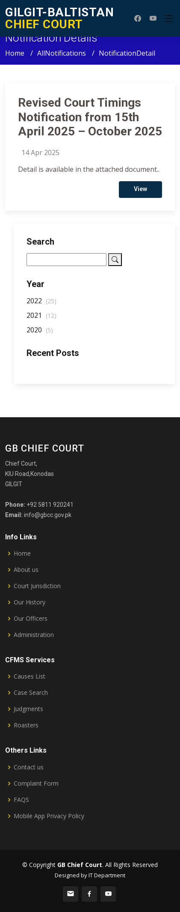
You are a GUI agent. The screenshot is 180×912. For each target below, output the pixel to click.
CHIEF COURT (59, 18)
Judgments (28, 709)
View (140, 192)
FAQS (21, 800)
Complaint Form (36, 783)
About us (26, 570)
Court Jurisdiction (37, 586)
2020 (40, 333)
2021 (41, 318)
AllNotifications (61, 53)
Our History (29, 602)
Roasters (26, 725)
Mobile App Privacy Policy (49, 816)
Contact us (29, 767)
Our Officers (30, 619)
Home (14, 53)
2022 (41, 304)
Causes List (29, 676)
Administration (34, 635)
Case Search (31, 693)
